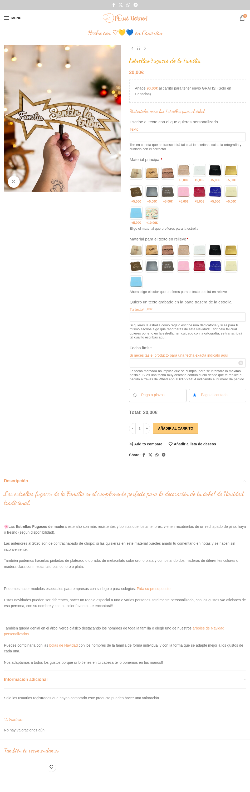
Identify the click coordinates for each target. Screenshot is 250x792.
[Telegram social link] (135, 5)
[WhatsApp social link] (128, 5)
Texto (134, 129)
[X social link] (121, 5)
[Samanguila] (167, 173)
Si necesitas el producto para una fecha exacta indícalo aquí (179, 355)
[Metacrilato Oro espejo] (136, 194)
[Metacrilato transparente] (183, 173)
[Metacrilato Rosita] (183, 194)
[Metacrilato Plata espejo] (167, 194)
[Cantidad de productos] (140, 428)
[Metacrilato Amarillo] (231, 194)
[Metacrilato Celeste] (136, 215)
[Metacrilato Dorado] (231, 173)
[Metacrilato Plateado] (152, 194)
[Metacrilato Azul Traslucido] (215, 194)
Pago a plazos (152, 395)
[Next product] (145, 48)
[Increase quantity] (147, 428)
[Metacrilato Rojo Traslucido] (199, 194)
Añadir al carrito (175, 428)
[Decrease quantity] (132, 428)
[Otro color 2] (152, 215)
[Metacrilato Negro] (215, 173)
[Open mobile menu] (12, 18)
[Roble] (152, 173)
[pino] (136, 173)
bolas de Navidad (63, 645)
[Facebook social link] (114, 5)
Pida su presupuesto (153, 589)
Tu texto (141, 309)
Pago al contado (214, 395)
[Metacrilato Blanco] (199, 173)
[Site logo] (125, 18)
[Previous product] (132, 48)
